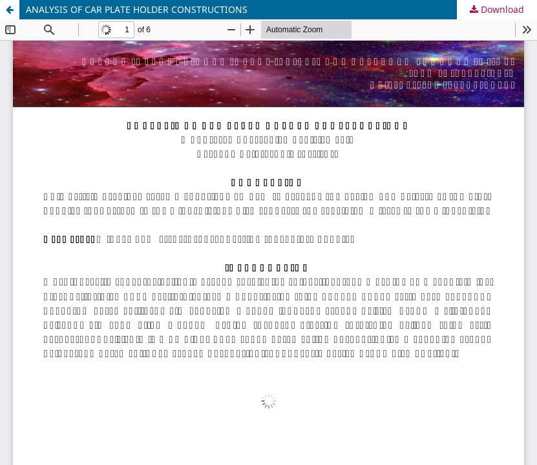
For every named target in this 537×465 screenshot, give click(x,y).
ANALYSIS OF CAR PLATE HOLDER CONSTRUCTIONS (136, 9)
